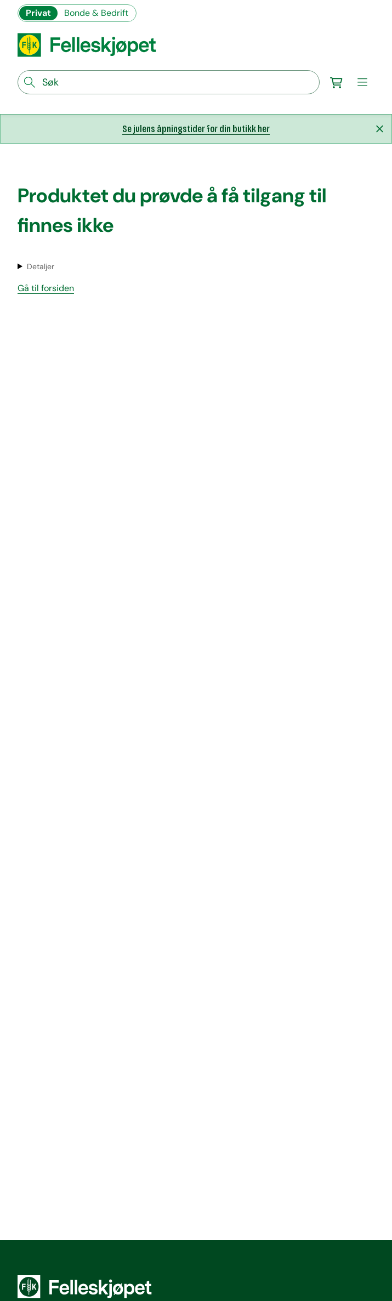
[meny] (362, 82)
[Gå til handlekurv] (336, 82)
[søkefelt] (169, 82)
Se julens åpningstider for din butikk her (196, 129)
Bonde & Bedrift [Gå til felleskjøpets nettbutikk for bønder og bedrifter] (96, 13)
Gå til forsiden (46, 288)
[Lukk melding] (379, 129)
